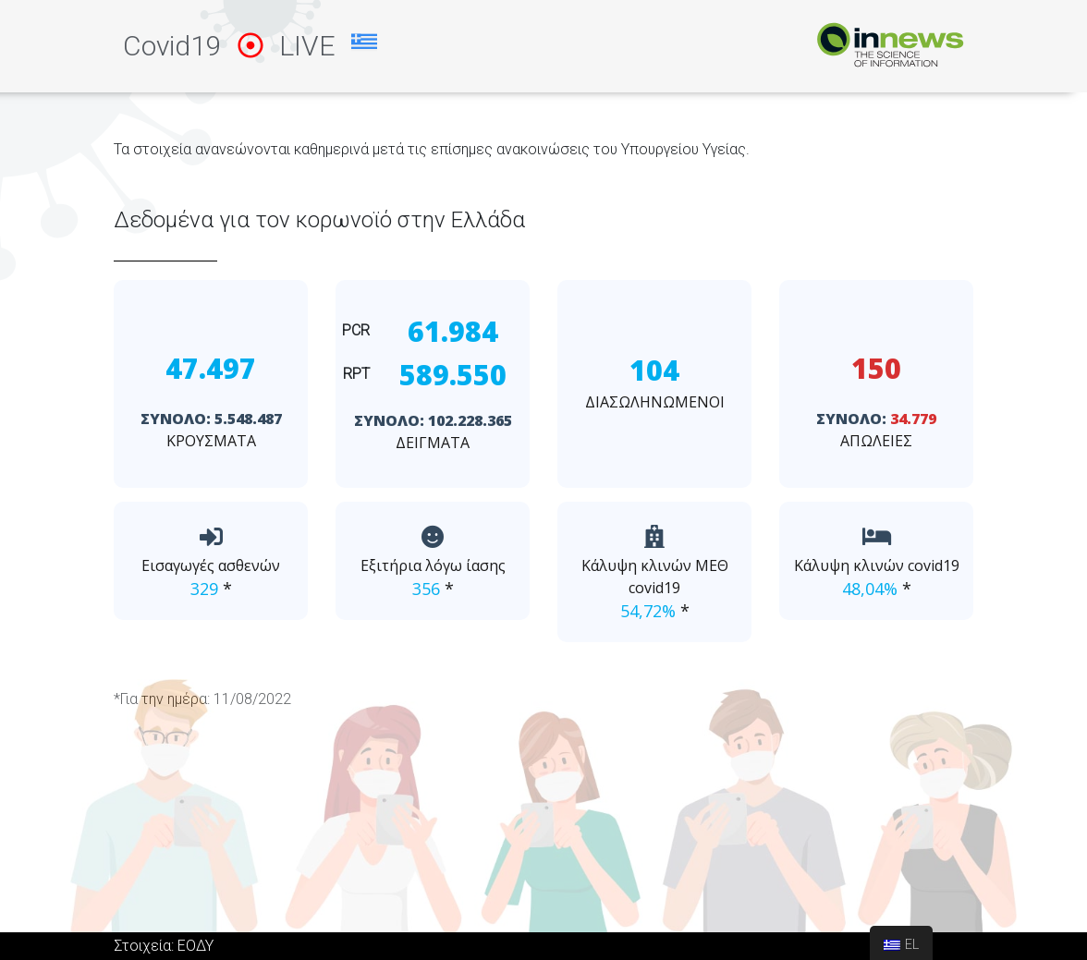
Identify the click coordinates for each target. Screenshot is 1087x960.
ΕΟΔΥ (195, 945)
